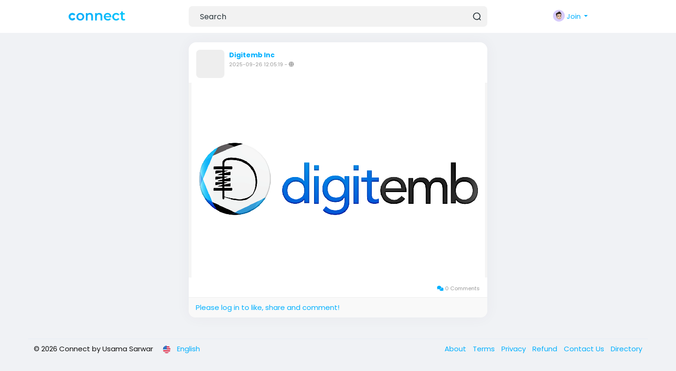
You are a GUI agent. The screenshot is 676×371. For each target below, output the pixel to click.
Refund (545, 349)
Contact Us (585, 349)
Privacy (514, 349)
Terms (485, 349)
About (456, 349)
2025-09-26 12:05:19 (256, 64)
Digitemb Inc (252, 55)
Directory (626, 349)
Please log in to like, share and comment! (267, 307)
